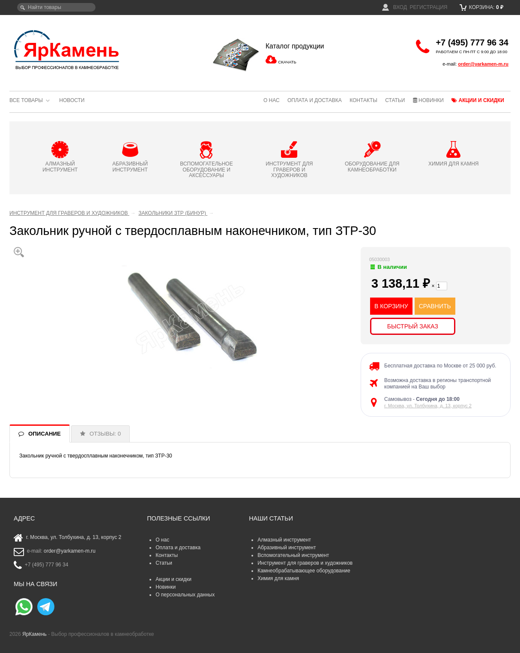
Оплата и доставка (314, 100)
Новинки (428, 100)
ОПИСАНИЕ (44, 433)
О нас (271, 100)
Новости (71, 100)
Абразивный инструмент (286, 548)
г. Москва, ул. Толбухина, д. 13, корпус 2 (428, 405)
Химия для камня (278, 578)
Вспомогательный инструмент (293, 555)
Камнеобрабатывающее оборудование (303, 571)
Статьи (395, 100)
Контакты (363, 100)
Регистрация (428, 7)
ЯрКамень (34, 634)
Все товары (26, 100)
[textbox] (56, 7)
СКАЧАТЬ (287, 62)
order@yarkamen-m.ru (483, 63)
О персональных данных (185, 595)
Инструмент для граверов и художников (305, 563)
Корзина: (482, 7)
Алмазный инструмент (284, 540)
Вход (394, 7)
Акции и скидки (477, 100)
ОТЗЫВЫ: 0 (105, 433)
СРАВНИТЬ (435, 306)
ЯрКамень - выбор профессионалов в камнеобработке (67, 49)
